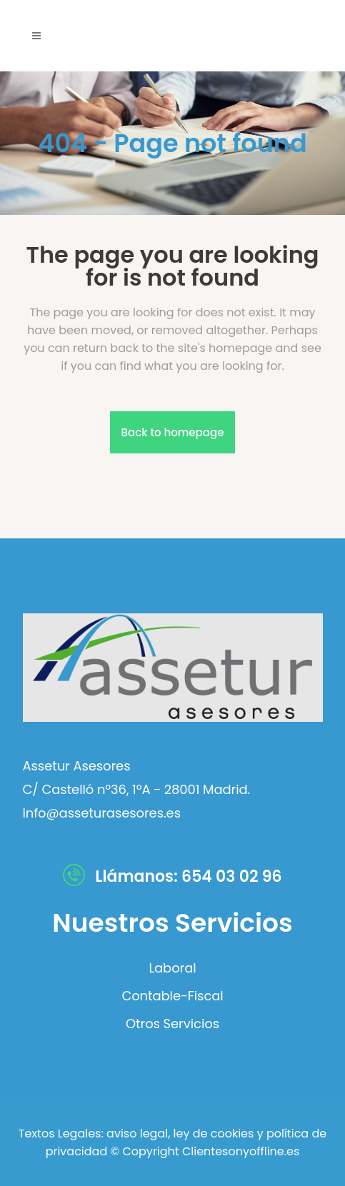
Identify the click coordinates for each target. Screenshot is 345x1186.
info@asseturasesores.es (102, 813)
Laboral (172, 968)
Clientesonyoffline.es (240, 1151)
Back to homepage (172, 432)
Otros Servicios (172, 1024)
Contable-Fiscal (172, 996)
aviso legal (137, 1133)
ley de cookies (212, 1133)
